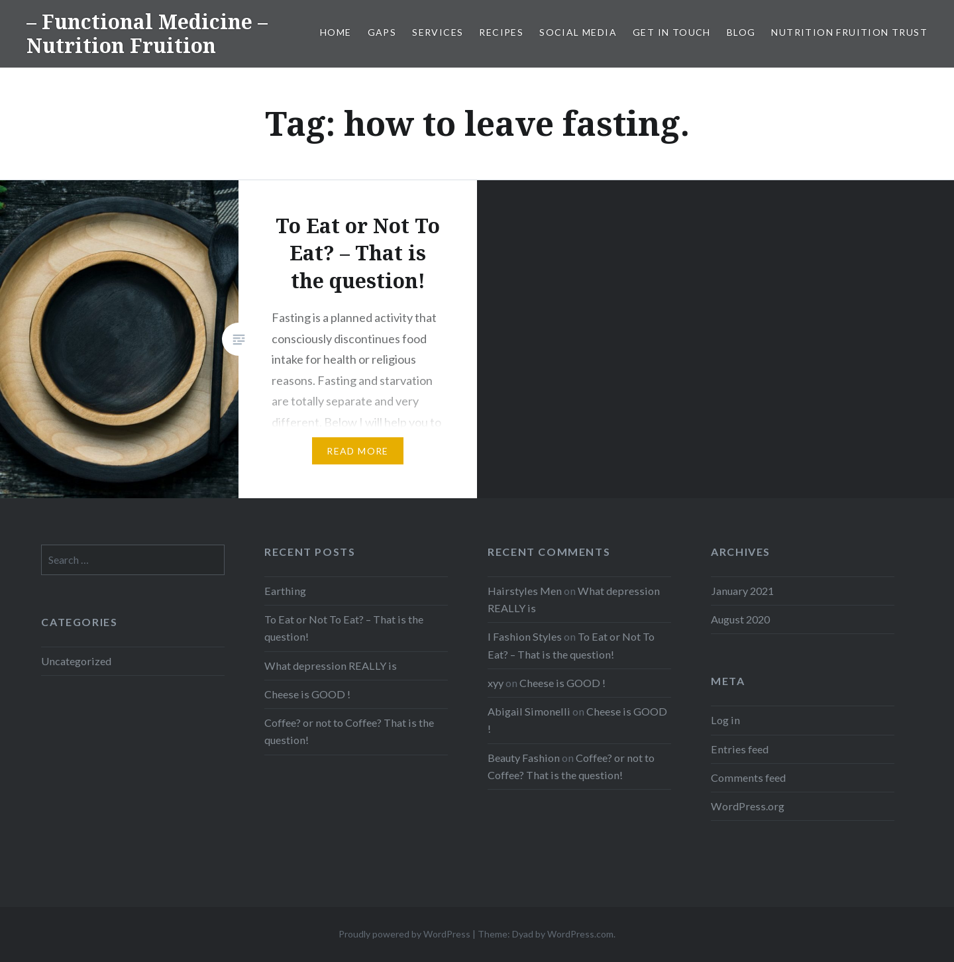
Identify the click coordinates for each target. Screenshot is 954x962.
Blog (741, 32)
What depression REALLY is (330, 665)
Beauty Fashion (524, 757)
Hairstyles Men (525, 590)
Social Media (578, 32)
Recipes (501, 32)
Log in (725, 720)
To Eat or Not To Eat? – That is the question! (343, 628)
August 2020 (740, 619)
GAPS (382, 32)
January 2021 (742, 590)
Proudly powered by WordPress (404, 933)
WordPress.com (580, 933)
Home (336, 32)
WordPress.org (747, 806)
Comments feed (748, 777)
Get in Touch (672, 32)
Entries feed (739, 749)
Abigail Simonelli (529, 711)
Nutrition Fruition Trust (849, 32)
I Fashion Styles (525, 636)
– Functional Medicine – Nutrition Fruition (147, 33)
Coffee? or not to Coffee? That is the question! (349, 731)
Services (437, 32)
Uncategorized (76, 661)
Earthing (285, 590)
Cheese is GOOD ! (307, 694)
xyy (496, 682)
